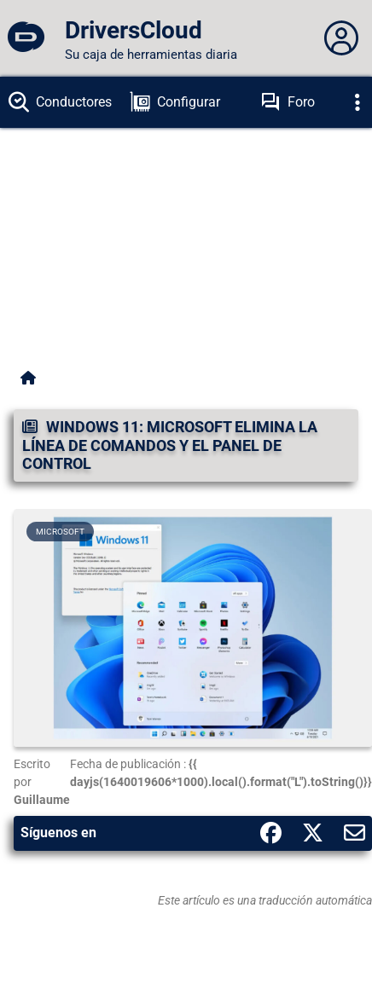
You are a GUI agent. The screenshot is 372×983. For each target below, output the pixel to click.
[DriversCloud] (25, 38)
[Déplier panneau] (341, 38)
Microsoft (60, 531)
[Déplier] (357, 102)
